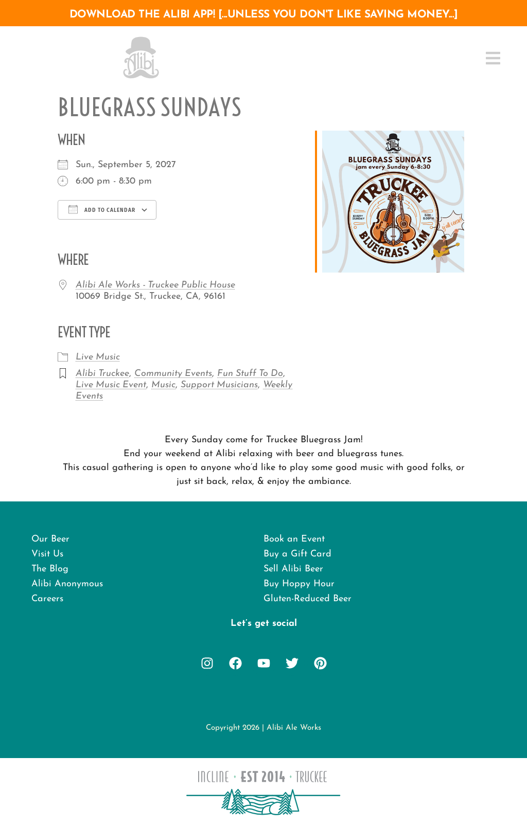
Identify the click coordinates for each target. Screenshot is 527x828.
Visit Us (47, 554)
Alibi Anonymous (67, 584)
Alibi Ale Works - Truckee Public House (155, 285)
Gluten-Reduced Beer (308, 599)
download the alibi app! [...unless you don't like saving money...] (263, 14)
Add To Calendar (101, 209)
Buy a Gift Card (297, 554)
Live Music (98, 357)
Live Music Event (111, 385)
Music (163, 385)
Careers (47, 599)
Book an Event (294, 539)
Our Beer (50, 539)
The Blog (49, 569)
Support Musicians (219, 385)
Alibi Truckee (102, 374)
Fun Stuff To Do (250, 374)
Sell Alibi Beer (293, 569)
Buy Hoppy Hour (299, 584)
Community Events (173, 374)
